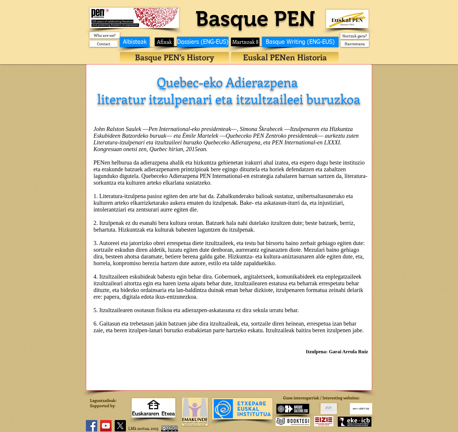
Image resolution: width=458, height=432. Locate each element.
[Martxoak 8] (245, 42)
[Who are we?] (104, 35)
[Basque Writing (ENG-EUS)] (300, 42)
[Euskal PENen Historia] (285, 57)
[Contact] (103, 44)
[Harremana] (355, 44)
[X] (120, 425)
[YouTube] (106, 425)
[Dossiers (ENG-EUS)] (202, 42)
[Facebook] (91, 425)
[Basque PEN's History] (174, 57)
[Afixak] (164, 42)
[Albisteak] (135, 42)
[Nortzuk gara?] (354, 36)
